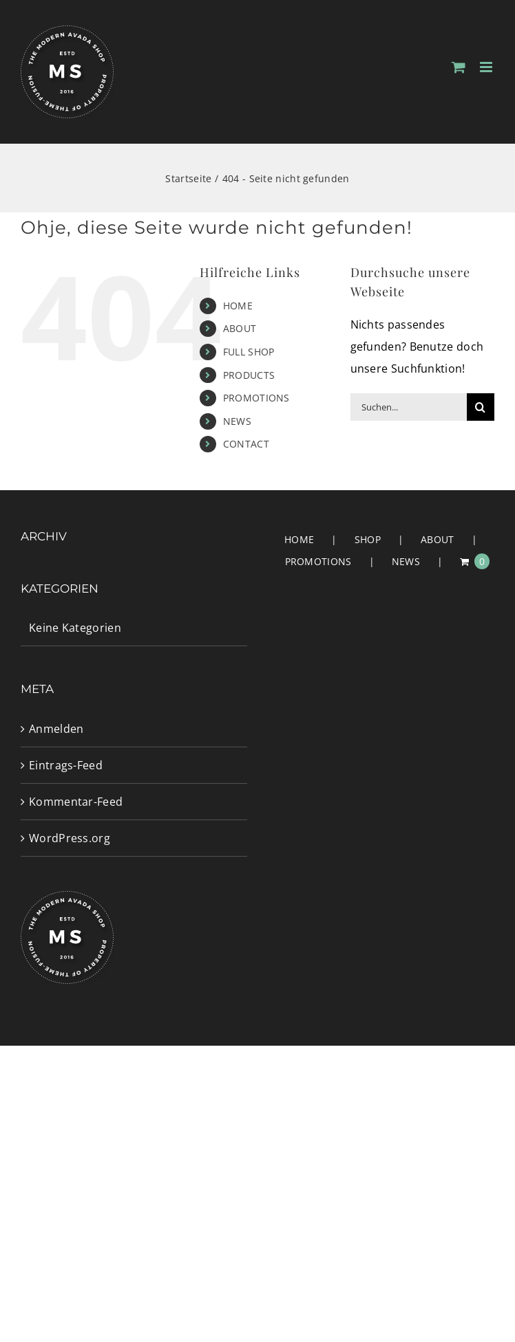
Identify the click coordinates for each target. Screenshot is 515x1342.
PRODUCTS (249, 375)
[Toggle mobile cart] (458, 67)
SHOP (368, 539)
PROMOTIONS (256, 397)
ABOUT (240, 328)
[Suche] (480, 407)
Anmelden (56, 728)
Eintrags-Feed (66, 765)
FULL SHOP (249, 351)
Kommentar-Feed (76, 801)
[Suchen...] (408, 407)
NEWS (237, 421)
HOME (238, 305)
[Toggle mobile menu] (487, 67)
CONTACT (246, 443)
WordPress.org (69, 838)
